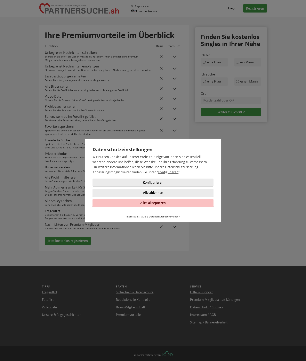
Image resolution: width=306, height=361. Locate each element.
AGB (143, 216)
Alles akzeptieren (153, 203)
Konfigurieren (168, 172)
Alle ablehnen (153, 192)
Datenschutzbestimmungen (164, 216)
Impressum (132, 216)
